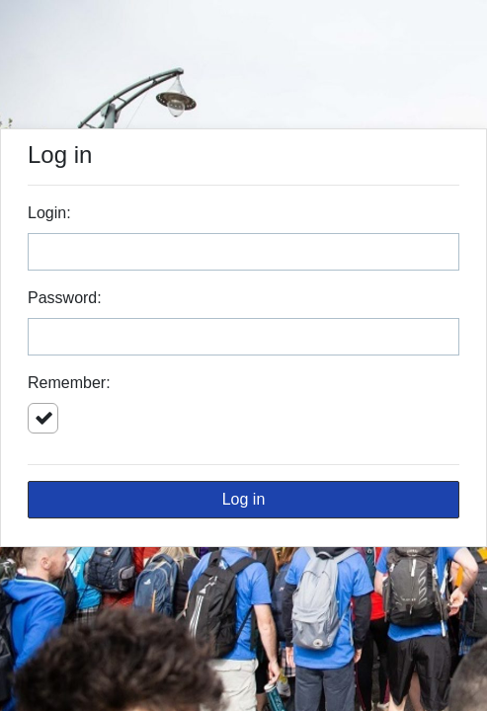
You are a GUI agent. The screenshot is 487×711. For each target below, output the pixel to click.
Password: (65, 297)
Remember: (69, 382)
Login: (49, 212)
